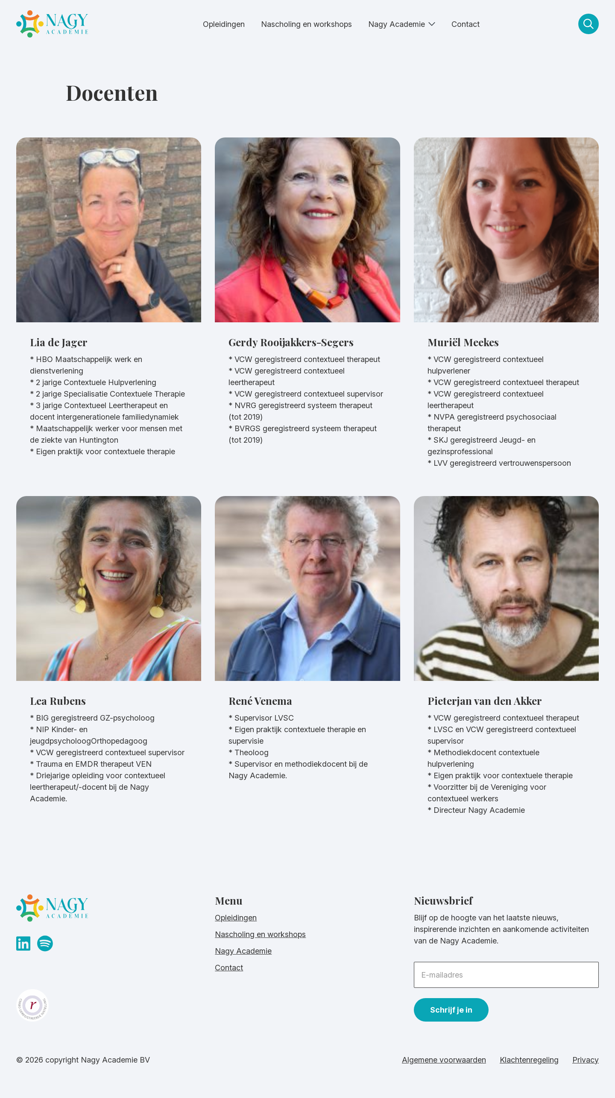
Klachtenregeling (529, 1059)
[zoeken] (588, 24)
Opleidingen (224, 24)
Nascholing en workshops (306, 24)
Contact (465, 24)
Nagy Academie (396, 24)
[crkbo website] (108, 1005)
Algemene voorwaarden (444, 1059)
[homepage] (52, 25)
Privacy (585, 1059)
